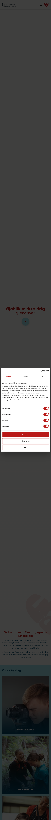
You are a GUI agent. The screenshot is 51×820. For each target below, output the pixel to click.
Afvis (25, 447)
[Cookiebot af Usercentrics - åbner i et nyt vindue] (40, 371)
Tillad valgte (25, 441)
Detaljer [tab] (25, 376)
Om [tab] (42, 376)
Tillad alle (25, 435)
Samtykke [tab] (9, 376)
